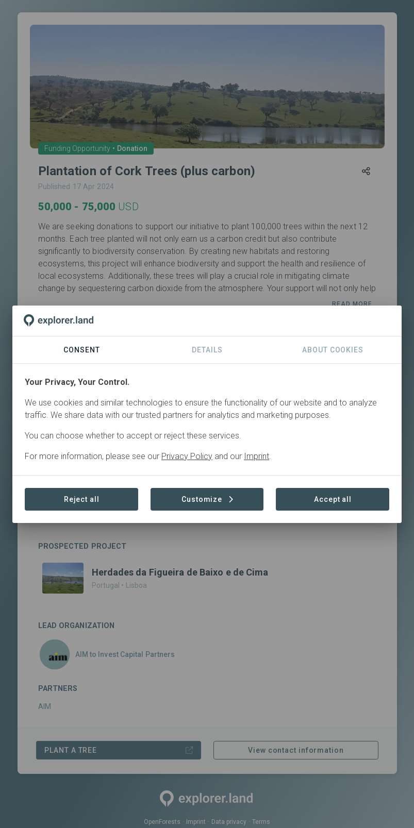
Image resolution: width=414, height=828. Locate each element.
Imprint (256, 456)
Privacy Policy (186, 456)
